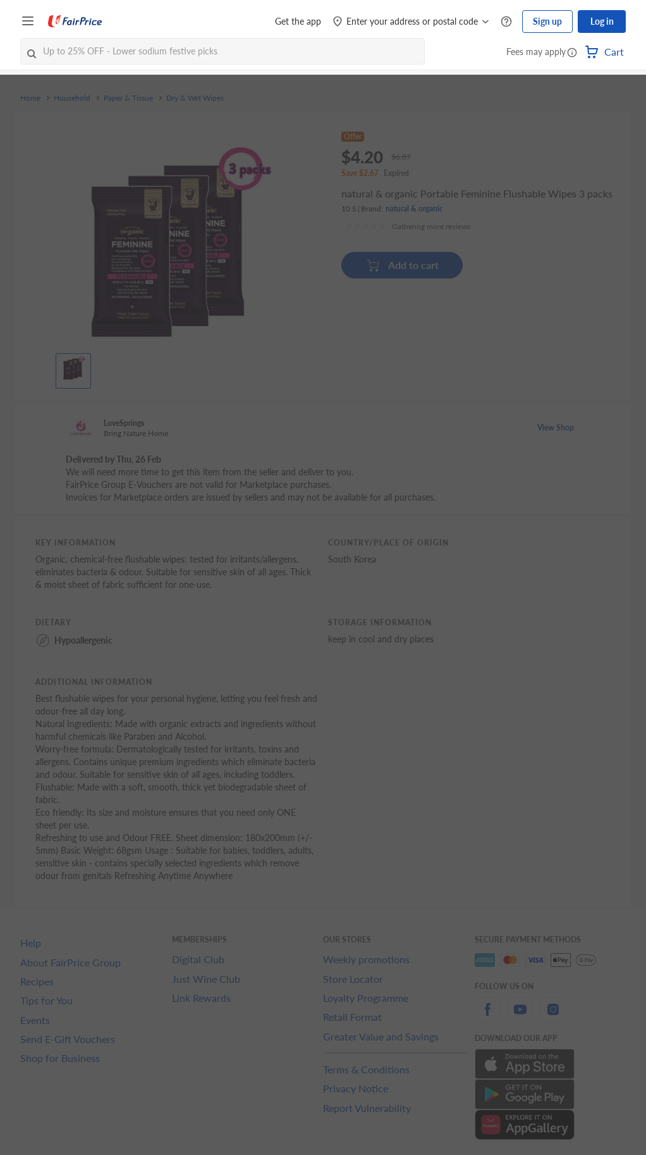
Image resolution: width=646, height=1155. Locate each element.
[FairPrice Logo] (75, 21)
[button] (572, 53)
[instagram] (553, 1017)
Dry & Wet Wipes (195, 98)
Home (30, 98)
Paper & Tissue (128, 98)
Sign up (547, 21)
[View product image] (73, 368)
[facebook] (487, 1017)
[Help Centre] (506, 22)
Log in (602, 21)
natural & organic (414, 208)
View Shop (555, 427)
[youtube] (520, 1017)
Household (72, 98)
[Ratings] (407, 227)
